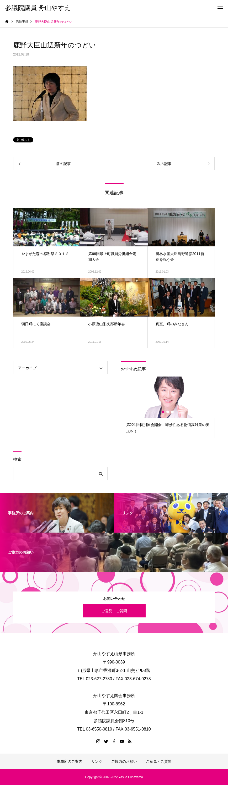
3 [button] (172, 412)
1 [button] (163, 412)
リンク (96, 761)
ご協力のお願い (124, 761)
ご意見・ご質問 (114, 611)
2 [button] (167, 412)
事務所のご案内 (69, 761)
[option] (168, 407)
